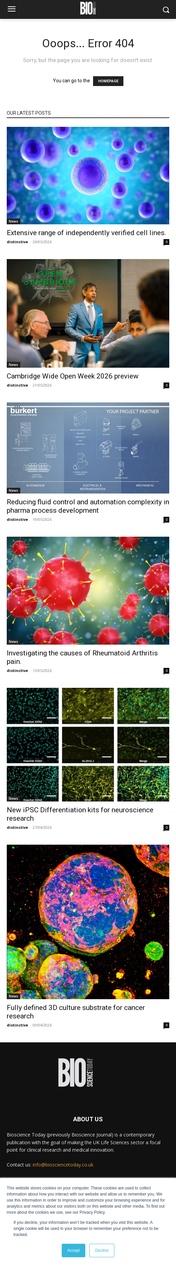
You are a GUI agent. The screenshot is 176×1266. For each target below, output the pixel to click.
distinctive (17, 241)
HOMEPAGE (108, 81)
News (13, 221)
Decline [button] (102, 1250)
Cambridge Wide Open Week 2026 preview (73, 376)
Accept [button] (73, 1250)
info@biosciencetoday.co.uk (63, 1164)
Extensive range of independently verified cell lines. (86, 233)
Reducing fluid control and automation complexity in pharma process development (88, 506)
